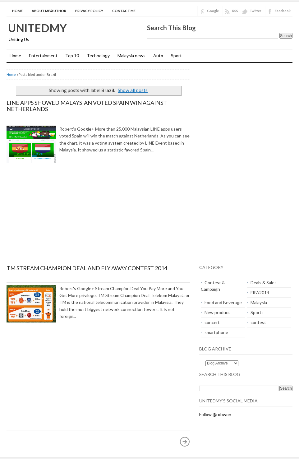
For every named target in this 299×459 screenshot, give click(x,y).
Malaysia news (131, 55)
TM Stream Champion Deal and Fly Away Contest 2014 (87, 268)
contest (258, 322)
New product (217, 312)
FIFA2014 (260, 292)
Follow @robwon (215, 414)
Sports (257, 312)
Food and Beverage (223, 302)
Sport (176, 55)
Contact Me (124, 11)
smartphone (216, 332)
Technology (98, 55)
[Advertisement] (59, 219)
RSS (235, 11)
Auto (158, 55)
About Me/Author (49, 11)
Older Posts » (185, 442)
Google (213, 11)
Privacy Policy (89, 11)
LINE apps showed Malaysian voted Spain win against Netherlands (87, 105)
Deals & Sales (264, 282)
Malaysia (259, 302)
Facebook (283, 11)
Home (17, 11)
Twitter (255, 11)
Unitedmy (37, 27)
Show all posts (133, 90)
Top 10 (72, 55)
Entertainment (43, 55)
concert (212, 322)
